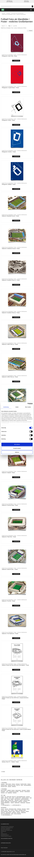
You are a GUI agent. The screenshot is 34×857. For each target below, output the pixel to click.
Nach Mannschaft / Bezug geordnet (17, 13)
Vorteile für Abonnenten (7, 827)
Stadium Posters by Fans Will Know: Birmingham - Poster (15, 665)
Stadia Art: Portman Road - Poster (10, 505)
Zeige (9, 25)
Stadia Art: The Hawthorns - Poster (10, 633)
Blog (2, 854)
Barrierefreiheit (5, 835)
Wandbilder (8, 13)
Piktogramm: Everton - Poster (9, 151)
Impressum (3, 831)
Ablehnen (17, 452)
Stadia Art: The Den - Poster (8, 601)
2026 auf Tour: (26, 0)
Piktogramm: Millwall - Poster (9, 184)
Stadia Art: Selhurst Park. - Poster (10, 569)
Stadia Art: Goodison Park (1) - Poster (11, 280)
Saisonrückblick (26, 1)
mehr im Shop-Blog (9, 1)
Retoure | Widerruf (5, 829)
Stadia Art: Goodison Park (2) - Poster (11, 312)
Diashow (30, 30)
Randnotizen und (9, 0)
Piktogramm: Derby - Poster (8, 120)
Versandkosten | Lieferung (7, 826)
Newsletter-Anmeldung (6, 830)
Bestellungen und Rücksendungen (11, 854)
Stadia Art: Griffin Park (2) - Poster (10, 376)
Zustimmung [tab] (6, 407)
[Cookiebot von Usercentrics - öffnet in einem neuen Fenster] (27, 403)
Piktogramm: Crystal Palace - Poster (10, 87)
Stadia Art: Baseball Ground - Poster (10, 216)
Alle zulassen (17, 444)
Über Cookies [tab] (28, 407)
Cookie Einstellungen (6, 836)
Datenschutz (4, 833)
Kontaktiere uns (22, 854)
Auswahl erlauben (17, 448)
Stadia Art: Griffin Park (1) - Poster (10, 344)
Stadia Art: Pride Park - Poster (9, 536)
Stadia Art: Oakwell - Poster (8, 472)
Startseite (3, 13)
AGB (2, 832)
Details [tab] (17, 407)
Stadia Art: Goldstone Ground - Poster (11, 248)
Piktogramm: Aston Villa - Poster (9, 56)
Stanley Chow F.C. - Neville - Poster (10, 761)
